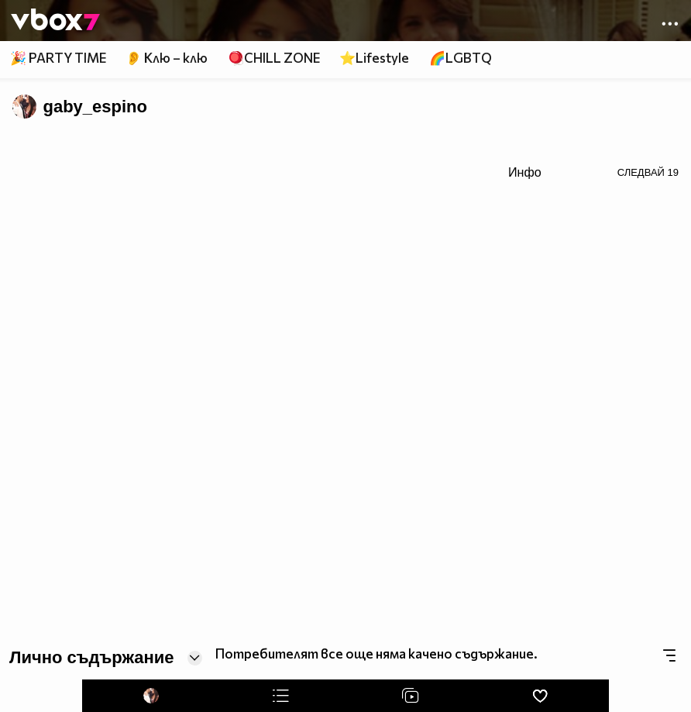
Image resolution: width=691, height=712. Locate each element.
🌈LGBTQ (460, 58)
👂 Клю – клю (166, 58)
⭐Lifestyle (374, 58)
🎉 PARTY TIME (58, 58)
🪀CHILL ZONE (274, 58)
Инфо (524, 172)
